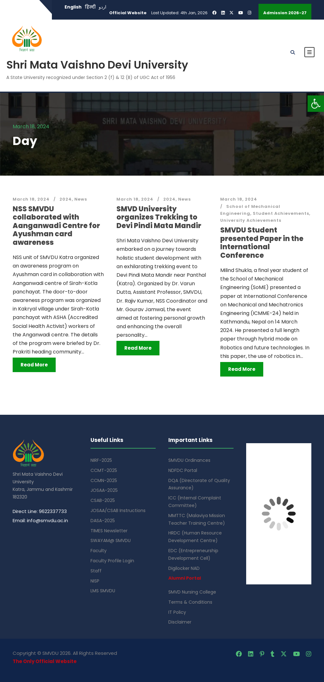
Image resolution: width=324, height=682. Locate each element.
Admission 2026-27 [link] (285, 13)
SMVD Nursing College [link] (192, 592)
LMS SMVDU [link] (102, 591)
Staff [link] (96, 571)
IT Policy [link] (177, 612)
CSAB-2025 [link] (102, 500)
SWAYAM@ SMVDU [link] (110, 540)
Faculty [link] (98, 550)
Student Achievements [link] (281, 213)
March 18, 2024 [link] (31, 199)
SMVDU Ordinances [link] (189, 460)
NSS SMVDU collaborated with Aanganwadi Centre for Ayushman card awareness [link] (56, 225)
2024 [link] (65, 199)
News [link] (80, 199)
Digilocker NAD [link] (184, 568)
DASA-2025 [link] (102, 520)
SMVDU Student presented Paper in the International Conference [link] (261, 242)
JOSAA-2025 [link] (104, 490)
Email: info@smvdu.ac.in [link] (40, 520)
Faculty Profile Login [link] (112, 561)
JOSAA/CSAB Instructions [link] (118, 510)
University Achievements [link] (250, 220)
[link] (316, 103)
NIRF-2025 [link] (101, 460)
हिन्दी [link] (90, 7)
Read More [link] (34, 364)
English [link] (73, 7)
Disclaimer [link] (179, 622)
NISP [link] (94, 581)
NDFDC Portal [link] (182, 470)
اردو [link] (102, 7)
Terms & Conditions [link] (190, 602)
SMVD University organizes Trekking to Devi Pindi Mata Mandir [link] (158, 217)
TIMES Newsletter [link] (109, 531)
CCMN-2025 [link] (103, 480)
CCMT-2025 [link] (103, 470)
